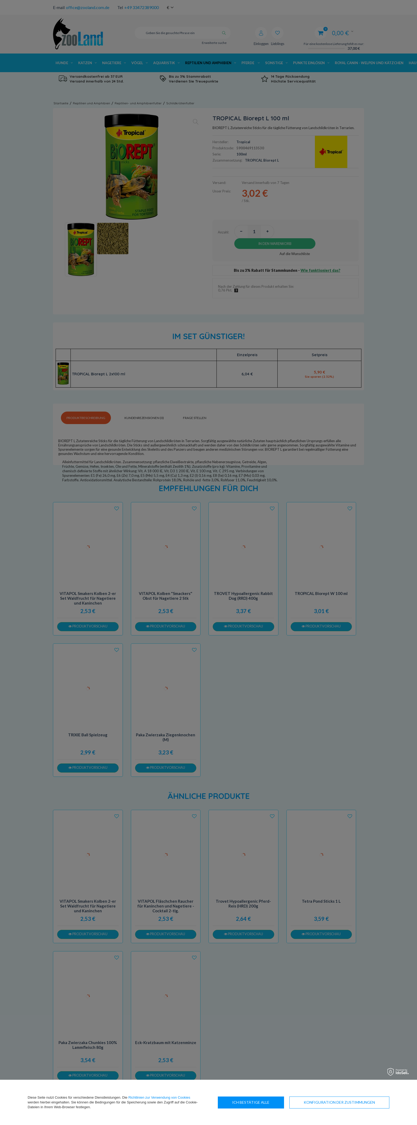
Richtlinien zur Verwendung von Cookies (159, 1097)
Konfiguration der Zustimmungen (267, 1102)
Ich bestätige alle (356, 1102)
